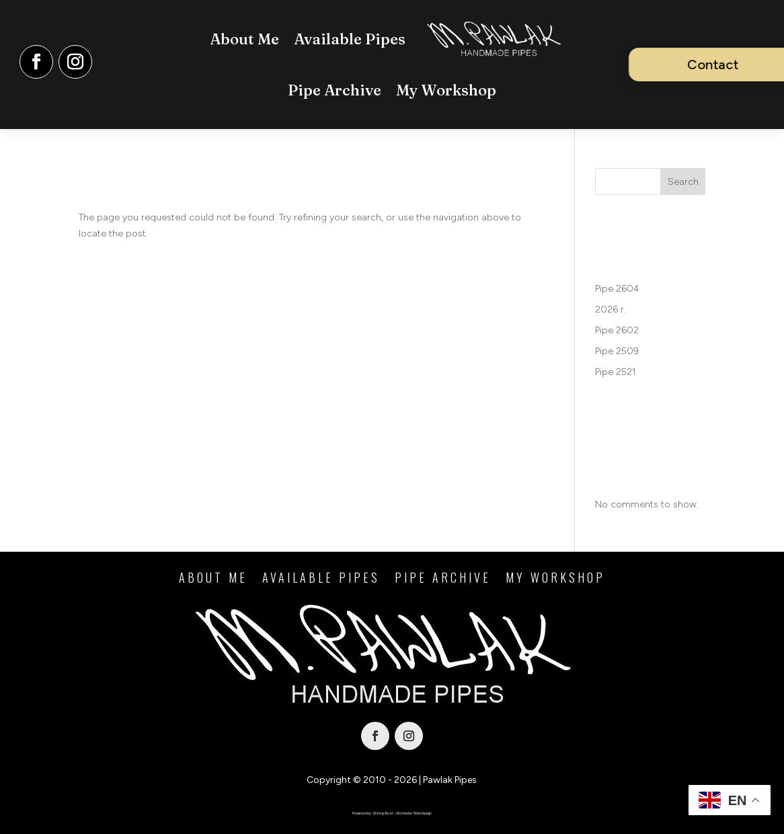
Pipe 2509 (617, 351)
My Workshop (446, 90)
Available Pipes (349, 39)
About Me (244, 39)
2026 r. (610, 309)
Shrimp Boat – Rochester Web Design (402, 813)
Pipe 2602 (617, 330)
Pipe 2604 (617, 288)
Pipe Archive (334, 90)
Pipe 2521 (615, 372)
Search (683, 181)
